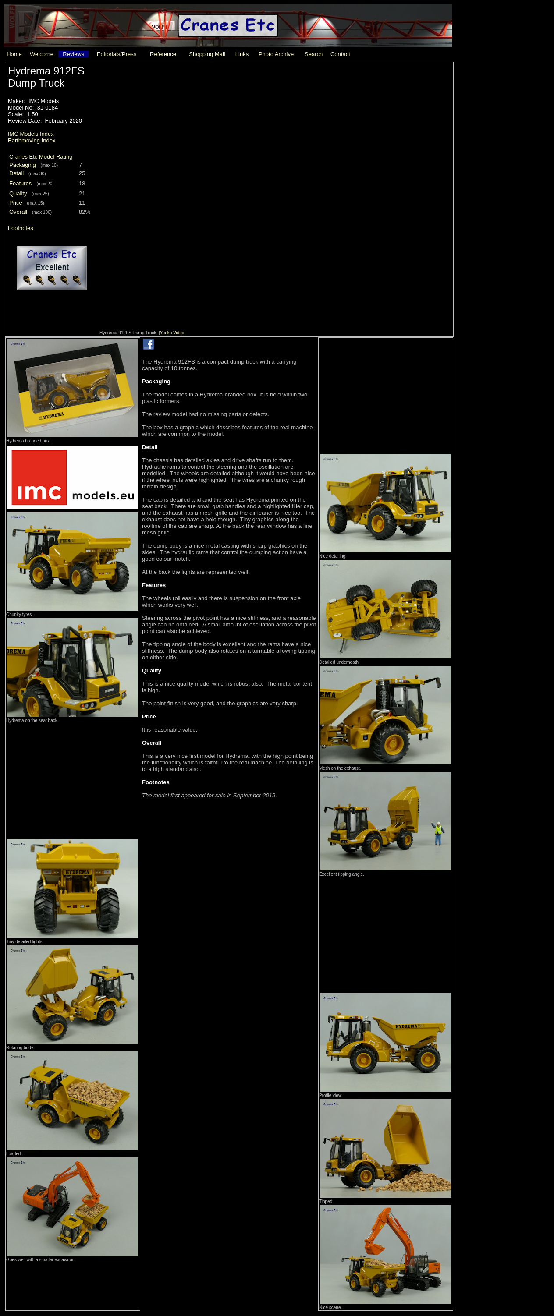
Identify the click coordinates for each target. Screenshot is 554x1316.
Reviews (73, 54)
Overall (18, 212)
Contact (340, 54)
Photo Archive (276, 54)
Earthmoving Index (31, 140)
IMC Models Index (31, 134)
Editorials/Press (116, 54)
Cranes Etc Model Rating (41, 156)
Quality (18, 193)
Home (14, 54)
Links (242, 54)
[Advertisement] (72, 778)
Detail (16, 173)
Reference (163, 54)
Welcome (41, 54)
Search (314, 54)
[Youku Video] (172, 332)
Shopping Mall (207, 54)
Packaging (22, 165)
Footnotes (20, 228)
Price (15, 202)
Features (20, 183)
